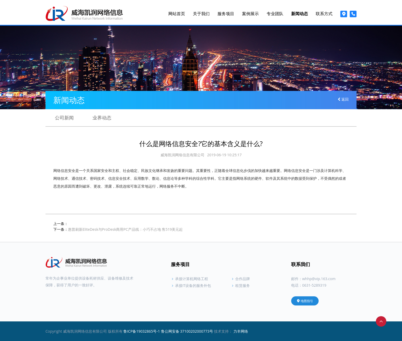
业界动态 (102, 117)
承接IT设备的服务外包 (191, 285)
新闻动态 (299, 13)
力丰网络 (240, 331)
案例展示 (250, 13)
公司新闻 (64, 117)
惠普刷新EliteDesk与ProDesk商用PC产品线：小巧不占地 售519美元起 (125, 229)
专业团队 (275, 13)
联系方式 (324, 13)
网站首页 (176, 13)
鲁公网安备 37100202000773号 (187, 331)
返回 (344, 99)
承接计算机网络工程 (189, 278)
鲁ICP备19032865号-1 (141, 331)
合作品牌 (240, 278)
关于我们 (201, 13)
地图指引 (305, 301)
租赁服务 (240, 285)
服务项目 (225, 13)
